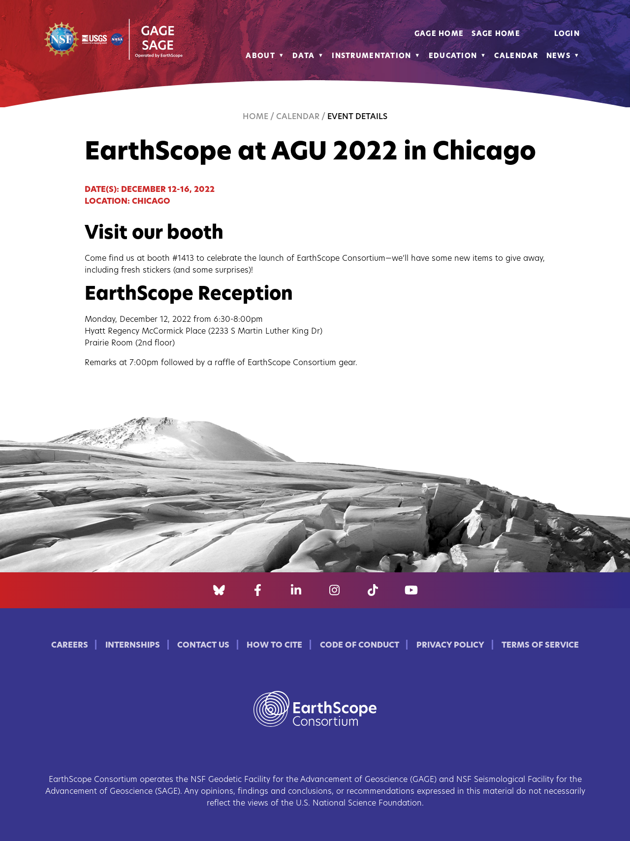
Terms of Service (540, 646)
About (260, 56)
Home (255, 117)
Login (567, 34)
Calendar (516, 56)
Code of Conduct (359, 646)
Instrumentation (371, 56)
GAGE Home (439, 34)
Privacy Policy (450, 646)
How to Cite (274, 646)
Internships (132, 646)
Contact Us (203, 646)
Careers (69, 646)
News (558, 56)
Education (453, 56)
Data (303, 56)
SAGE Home (496, 34)
